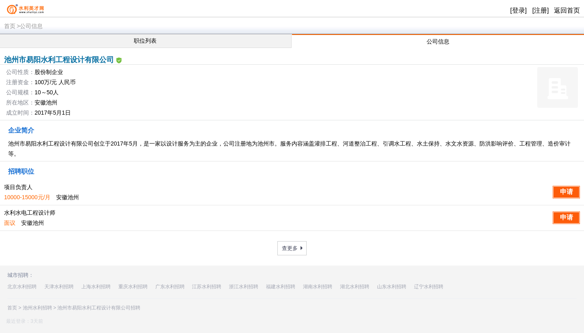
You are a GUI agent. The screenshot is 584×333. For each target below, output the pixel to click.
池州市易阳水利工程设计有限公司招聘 (98, 308)
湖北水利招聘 (354, 286)
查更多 (290, 248)
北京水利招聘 (22, 286)
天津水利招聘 (59, 286)
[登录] (518, 10)
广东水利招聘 (170, 286)
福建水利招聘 (280, 286)
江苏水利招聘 (206, 286)
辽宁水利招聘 (428, 286)
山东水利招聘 (391, 286)
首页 (9, 26)
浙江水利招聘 (243, 286)
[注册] (540, 10)
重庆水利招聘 (133, 286)
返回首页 (567, 10)
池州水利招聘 (37, 308)
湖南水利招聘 (317, 286)
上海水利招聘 (96, 286)
